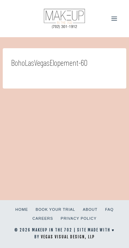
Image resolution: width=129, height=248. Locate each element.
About (90, 209)
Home (21, 209)
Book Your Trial (55, 209)
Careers (42, 218)
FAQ (109, 209)
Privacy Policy (78, 218)
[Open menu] (114, 18)
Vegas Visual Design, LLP (68, 237)
